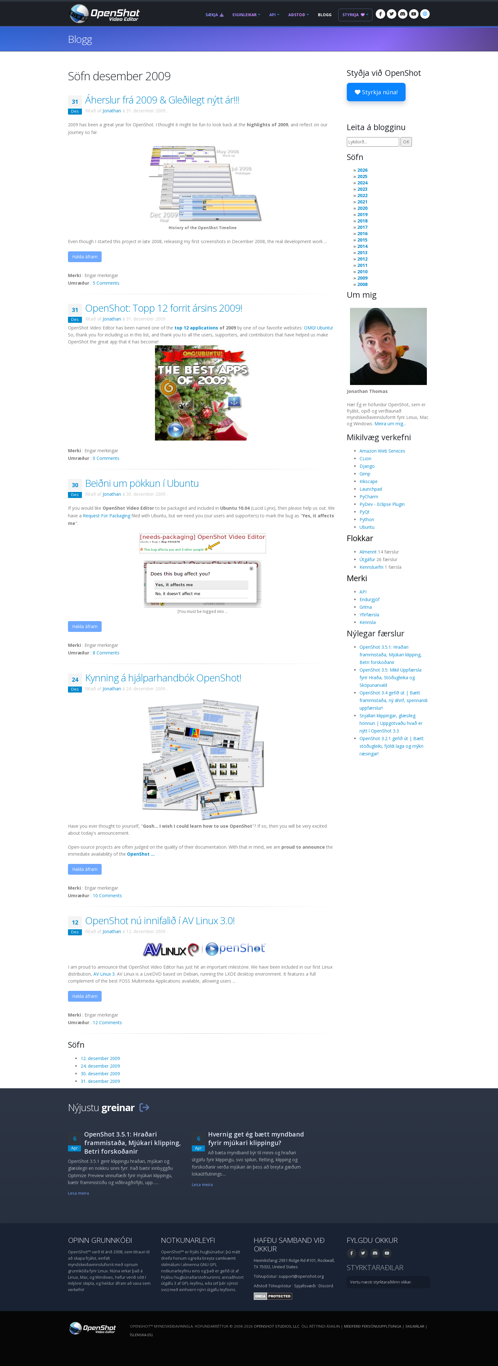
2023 (362, 189)
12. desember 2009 (100, 1058)
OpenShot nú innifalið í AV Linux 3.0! (160, 920)
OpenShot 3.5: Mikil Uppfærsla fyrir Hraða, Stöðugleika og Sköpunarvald (390, 677)
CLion (365, 458)
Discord (326, 1286)
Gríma (366, 607)
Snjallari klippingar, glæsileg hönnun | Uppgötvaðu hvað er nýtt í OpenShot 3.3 (391, 723)
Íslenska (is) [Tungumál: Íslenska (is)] (141, 1334)
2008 (362, 284)
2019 (362, 214)
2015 (362, 240)
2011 (362, 265)
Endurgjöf (370, 599)
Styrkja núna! (376, 92)
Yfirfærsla (369, 615)
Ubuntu (367, 527)
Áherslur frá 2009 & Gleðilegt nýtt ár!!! (162, 99)
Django (367, 466)
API (272, 14)
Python (367, 519)
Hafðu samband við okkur (289, 1244)
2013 (362, 252)
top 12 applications (196, 328)
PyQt (365, 512)
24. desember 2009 (100, 1066)
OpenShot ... (141, 854)
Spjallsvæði (305, 1286)
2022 (362, 195)
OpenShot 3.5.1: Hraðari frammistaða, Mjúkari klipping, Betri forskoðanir (391, 654)
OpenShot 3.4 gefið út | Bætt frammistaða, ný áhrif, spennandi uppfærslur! (393, 700)
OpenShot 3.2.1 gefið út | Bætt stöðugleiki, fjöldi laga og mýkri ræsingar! (392, 746)
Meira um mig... (390, 424)
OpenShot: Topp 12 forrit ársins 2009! (163, 308)
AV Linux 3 (104, 974)
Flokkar (360, 538)
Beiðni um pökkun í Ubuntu (142, 483)
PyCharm (369, 497)
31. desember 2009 (100, 1081)
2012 (362, 259)
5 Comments (106, 283)
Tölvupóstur (279, 1286)
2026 (362, 170)
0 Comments (106, 458)
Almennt (368, 552)
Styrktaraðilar (375, 1267)
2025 (362, 176)
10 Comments (107, 895)
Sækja (214, 14)
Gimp (365, 474)
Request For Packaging (106, 516)
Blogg (325, 14)
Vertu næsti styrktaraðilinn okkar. (381, 1282)
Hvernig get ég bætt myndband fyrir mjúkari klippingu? (256, 1138)
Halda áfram (85, 257)
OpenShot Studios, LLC (276, 1326)
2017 (362, 227)
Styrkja (353, 14)
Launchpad (371, 489)
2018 (362, 221)
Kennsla (368, 622)
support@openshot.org (301, 1276)
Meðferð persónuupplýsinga (372, 1326)
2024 (362, 183)
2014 (362, 246)
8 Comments (106, 653)
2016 (362, 233)
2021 (362, 202)
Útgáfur (367, 559)
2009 (362, 278)
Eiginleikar (244, 14)
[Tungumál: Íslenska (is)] (425, 14)
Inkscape (369, 481)
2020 (362, 208)
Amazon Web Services (382, 451)
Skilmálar (414, 1326)
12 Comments (107, 1022)
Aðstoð (296, 14)
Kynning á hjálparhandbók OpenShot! (163, 677)
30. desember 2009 (100, 1074)
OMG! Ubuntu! (318, 328)
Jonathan (112, 111)
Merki (357, 578)
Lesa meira (78, 1193)
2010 (362, 272)
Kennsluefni (371, 567)
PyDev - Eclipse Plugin (382, 504)
